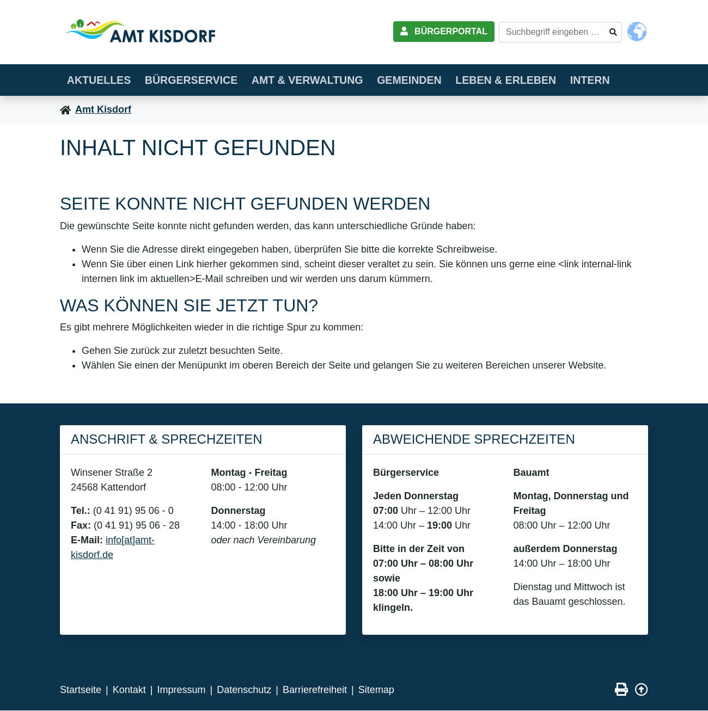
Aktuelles (101, 79)
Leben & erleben (530, 79)
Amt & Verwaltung (320, 79)
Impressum (181, 690)
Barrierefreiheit (315, 690)
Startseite (80, 690)
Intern (619, 79)
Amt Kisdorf (103, 110)
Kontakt (129, 690)
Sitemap (376, 690)
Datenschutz (244, 690)
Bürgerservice (198, 79)
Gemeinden (428, 79)
